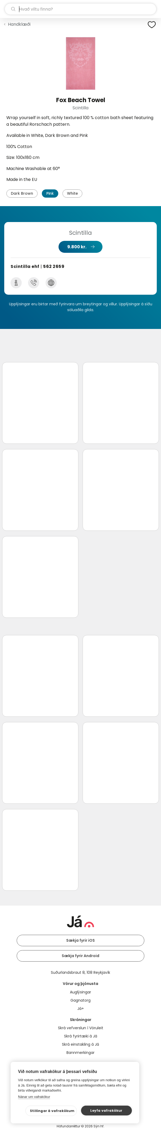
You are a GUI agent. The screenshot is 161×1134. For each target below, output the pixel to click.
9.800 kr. (76, 247)
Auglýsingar (80, 992)
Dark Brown (22, 193)
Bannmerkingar (80, 1052)
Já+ (80, 1008)
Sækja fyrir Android (80, 955)
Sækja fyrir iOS (80, 940)
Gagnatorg (80, 1000)
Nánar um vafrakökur (34, 1097)
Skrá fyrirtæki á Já (80, 1036)
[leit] (80, 9)
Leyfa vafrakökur (106, 1110)
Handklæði (19, 24)
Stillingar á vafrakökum (52, 1111)
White (72, 193)
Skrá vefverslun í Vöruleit (80, 1028)
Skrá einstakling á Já (80, 1044)
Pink (50, 193)
